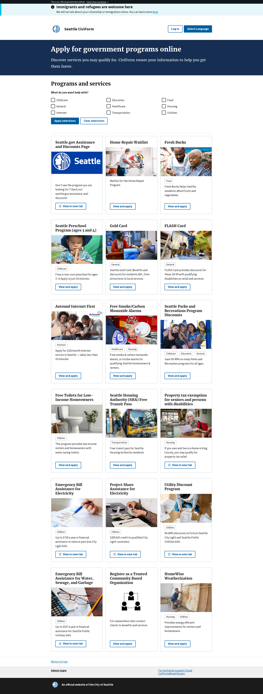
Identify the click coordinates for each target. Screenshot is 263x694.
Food (170, 100)
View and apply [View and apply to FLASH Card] (177, 287)
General (61, 106)
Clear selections (94, 121)
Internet (61, 113)
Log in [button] (175, 29)
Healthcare (118, 106)
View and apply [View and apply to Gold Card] (122, 287)
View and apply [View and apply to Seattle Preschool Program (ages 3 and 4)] (68, 287)
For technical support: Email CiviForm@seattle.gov (175, 672)
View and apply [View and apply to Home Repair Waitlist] (122, 206)
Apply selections (65, 121)
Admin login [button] (59, 670)
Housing (172, 106)
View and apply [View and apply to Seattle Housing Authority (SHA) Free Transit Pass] (122, 465)
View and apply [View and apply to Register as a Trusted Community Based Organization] (122, 644)
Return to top (59, 661)
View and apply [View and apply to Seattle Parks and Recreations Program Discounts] (177, 376)
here (155, 12)
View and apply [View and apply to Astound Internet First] (68, 376)
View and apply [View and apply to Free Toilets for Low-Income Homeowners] (68, 465)
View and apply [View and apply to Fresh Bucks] (177, 206)
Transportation (121, 113)
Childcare (62, 100)
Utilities (172, 113)
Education (118, 100)
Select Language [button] (198, 29)
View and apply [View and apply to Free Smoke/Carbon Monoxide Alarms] (122, 376)
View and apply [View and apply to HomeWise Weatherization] (177, 644)
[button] (70, 206)
